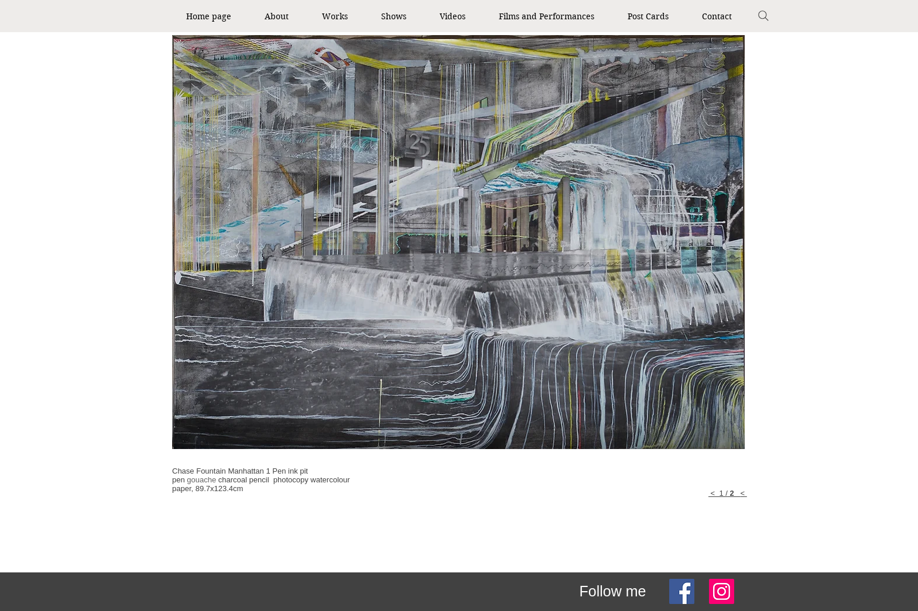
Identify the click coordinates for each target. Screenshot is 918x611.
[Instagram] (721, 591)
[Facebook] (681, 591)
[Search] (763, 16)
